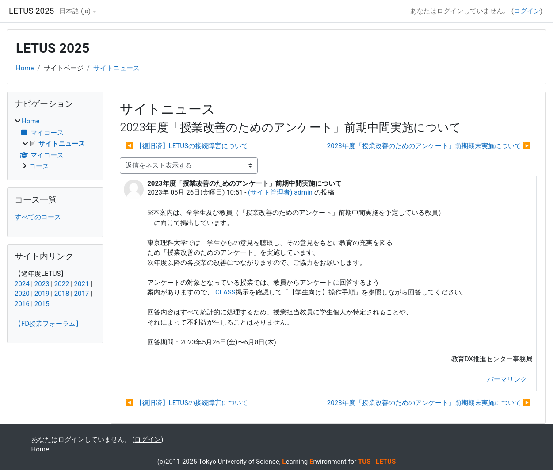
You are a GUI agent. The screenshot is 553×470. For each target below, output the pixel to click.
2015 (42, 304)
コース (39, 166)
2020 (22, 294)
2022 (61, 284)
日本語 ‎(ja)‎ (75, 11)
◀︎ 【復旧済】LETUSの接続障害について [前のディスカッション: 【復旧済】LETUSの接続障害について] (187, 146)
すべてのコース (38, 217)
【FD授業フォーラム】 (48, 324)
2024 (22, 284)
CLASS (225, 292)
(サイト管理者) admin (280, 192)
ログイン (527, 11)
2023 (42, 284)
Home (25, 68)
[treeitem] (55, 144)
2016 (22, 304)
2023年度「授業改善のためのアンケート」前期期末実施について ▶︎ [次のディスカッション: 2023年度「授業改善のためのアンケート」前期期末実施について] (429, 146)
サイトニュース (116, 68)
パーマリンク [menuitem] (507, 379)
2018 (61, 294)
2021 (81, 284)
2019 (42, 294)
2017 (81, 294)
